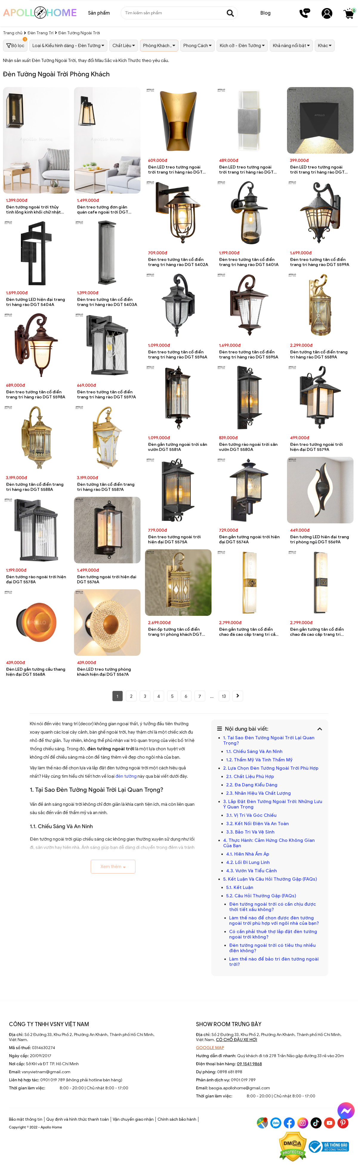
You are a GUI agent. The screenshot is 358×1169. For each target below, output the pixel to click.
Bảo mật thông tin (25, 1119)
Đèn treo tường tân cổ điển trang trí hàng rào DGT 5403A (107, 302)
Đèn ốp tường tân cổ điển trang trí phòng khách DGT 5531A (175, 632)
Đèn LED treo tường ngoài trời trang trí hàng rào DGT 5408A (246, 170)
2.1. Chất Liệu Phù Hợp (250, 776)
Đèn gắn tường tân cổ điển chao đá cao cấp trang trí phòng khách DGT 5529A (317, 632)
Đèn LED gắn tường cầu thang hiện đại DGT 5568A (35, 672)
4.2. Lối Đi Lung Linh (248, 862)
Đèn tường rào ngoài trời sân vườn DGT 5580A (248, 447)
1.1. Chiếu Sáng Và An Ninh (254, 751)
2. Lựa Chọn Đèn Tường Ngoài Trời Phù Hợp (270, 768)
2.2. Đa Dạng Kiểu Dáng (251, 785)
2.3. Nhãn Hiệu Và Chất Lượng (258, 793)
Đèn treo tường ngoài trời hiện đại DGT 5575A (174, 539)
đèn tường (126, 776)
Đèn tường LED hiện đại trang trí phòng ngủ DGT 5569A (319, 539)
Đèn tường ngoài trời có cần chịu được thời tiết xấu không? (272, 907)
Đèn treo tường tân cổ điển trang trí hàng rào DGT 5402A (178, 262)
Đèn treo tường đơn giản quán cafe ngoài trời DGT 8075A (102, 210)
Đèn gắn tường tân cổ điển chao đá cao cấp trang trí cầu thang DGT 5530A (248, 632)
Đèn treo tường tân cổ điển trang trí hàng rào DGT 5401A (249, 262)
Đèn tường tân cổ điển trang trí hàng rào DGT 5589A (319, 355)
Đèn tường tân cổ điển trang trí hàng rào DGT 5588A (35, 487)
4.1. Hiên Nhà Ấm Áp (247, 854)
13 (224, 696)
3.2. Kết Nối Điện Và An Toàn (257, 823)
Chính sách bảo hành (177, 1119)
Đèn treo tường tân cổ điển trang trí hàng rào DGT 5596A (177, 355)
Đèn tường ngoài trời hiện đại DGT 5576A (106, 579)
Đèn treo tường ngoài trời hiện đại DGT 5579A (316, 447)
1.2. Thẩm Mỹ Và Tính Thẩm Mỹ (259, 760)
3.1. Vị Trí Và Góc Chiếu (251, 815)
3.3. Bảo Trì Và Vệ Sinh (250, 832)
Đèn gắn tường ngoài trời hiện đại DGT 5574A (249, 539)
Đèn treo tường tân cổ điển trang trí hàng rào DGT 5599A (319, 262)
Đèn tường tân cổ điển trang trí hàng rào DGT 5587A (106, 487)
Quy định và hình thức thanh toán (77, 1119)
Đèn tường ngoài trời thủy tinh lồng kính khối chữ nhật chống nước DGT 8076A (33, 210)
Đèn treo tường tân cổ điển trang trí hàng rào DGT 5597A (106, 394)
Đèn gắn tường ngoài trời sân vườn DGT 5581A (177, 447)
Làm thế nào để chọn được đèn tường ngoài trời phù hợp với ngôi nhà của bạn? (274, 920)
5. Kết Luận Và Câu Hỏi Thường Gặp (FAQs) (270, 879)
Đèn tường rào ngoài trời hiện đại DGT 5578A (36, 579)
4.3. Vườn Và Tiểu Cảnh (251, 870)
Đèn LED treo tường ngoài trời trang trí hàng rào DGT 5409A (175, 170)
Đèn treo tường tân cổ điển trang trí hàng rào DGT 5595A (248, 355)
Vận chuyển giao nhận (133, 1119)
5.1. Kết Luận (239, 887)
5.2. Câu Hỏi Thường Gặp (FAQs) (261, 896)
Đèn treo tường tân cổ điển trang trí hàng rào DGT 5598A (35, 394)
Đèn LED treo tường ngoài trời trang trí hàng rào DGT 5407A (317, 170)
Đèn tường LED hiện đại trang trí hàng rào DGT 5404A (35, 302)
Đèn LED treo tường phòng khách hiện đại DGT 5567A (104, 672)
